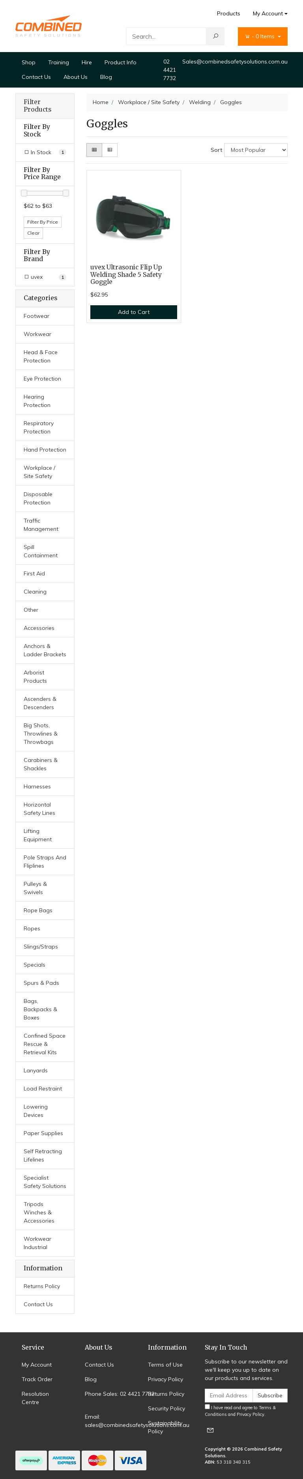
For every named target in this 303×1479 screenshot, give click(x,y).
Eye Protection (42, 378)
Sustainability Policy (165, 1427)
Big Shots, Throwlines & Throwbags (41, 733)
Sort (216, 149)
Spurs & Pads (41, 982)
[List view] (110, 150)
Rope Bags (38, 910)
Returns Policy (42, 1286)
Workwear (37, 334)
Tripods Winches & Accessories (39, 1212)
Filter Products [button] (37, 106)
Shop (29, 62)
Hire (87, 62)
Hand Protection (45, 449)
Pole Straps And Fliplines (45, 861)
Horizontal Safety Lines (39, 808)
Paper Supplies (43, 1133)
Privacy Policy (165, 1379)
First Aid (34, 573)
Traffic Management (41, 524)
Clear (33, 233)
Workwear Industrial (37, 1243)
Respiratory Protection (39, 427)
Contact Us (36, 76)
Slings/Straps (41, 946)
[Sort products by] (256, 150)
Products (228, 13)
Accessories (39, 627)
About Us (76, 76)
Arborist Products (35, 676)
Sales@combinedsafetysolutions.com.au (235, 61)
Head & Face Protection (41, 356)
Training (58, 62)
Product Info (121, 62)
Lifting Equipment (38, 835)
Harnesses (37, 786)
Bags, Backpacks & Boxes (40, 1009)
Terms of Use (165, 1364)
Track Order (37, 1379)
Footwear (36, 315)
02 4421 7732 (169, 70)
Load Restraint (43, 1088)
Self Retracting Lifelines (43, 1155)
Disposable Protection (38, 498)
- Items (260, 36)
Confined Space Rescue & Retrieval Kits (44, 1044)
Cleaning (35, 591)
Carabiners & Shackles (41, 764)
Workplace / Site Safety (39, 472)
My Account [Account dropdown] (268, 13)
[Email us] (210, 1430)
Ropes (32, 928)
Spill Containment (41, 551)
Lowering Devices (36, 1111)
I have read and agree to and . (240, 1410)
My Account (37, 1364)
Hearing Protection (37, 401)
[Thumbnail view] (94, 150)
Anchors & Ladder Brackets (45, 650)
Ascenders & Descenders (40, 703)
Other (31, 609)
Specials (34, 964)
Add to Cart (134, 312)
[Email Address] (229, 1395)
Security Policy (166, 1408)
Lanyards (36, 1070)
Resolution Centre (35, 1398)
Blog (106, 76)
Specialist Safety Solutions (45, 1182)
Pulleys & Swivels (35, 888)
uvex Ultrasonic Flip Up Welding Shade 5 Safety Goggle (126, 274)
